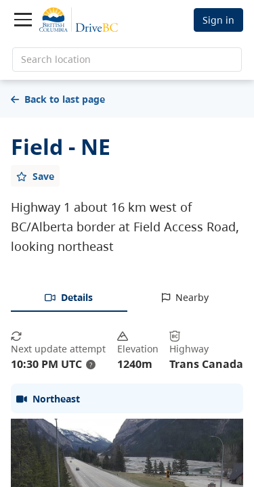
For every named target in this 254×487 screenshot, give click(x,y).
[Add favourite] (35, 176)
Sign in (218, 20)
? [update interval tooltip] (90, 364)
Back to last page (58, 99)
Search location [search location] (56, 59)
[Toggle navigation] (23, 19)
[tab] (69, 298)
